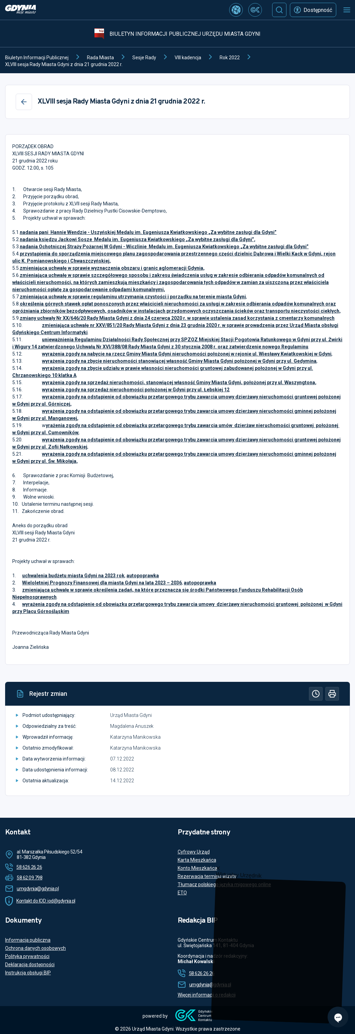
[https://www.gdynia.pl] (20, 10)
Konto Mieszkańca (197, 868)
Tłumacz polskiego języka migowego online (224, 884)
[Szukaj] (279, 10)
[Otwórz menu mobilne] (347, 10)
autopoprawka (143, 575)
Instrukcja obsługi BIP (28, 972)
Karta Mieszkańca (197, 860)
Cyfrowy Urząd (194, 852)
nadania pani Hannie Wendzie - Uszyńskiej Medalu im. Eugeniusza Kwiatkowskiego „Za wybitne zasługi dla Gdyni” (148, 232)
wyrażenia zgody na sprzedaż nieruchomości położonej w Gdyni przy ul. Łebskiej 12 (136, 389)
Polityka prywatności (27, 956)
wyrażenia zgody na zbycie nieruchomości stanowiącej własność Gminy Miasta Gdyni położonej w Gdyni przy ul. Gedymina (179, 361)
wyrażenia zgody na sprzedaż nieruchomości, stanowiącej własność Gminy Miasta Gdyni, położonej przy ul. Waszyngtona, (179, 382)
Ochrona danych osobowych (35, 948)
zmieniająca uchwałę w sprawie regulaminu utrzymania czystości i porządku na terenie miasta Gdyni (133, 296)
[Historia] (316, 694)
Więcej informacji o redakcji (207, 995)
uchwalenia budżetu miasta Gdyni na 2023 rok (73, 575)
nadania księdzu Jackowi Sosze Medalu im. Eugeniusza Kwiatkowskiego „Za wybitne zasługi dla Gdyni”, (137, 239)
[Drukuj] (332, 694)
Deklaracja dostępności (30, 964)
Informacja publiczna (27, 940)
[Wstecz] (24, 102)
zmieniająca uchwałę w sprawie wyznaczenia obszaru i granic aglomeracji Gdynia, (112, 268)
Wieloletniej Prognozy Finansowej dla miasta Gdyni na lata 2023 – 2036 (102, 582)
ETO (182, 892)
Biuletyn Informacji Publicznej (37, 57)
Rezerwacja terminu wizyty (207, 876)
